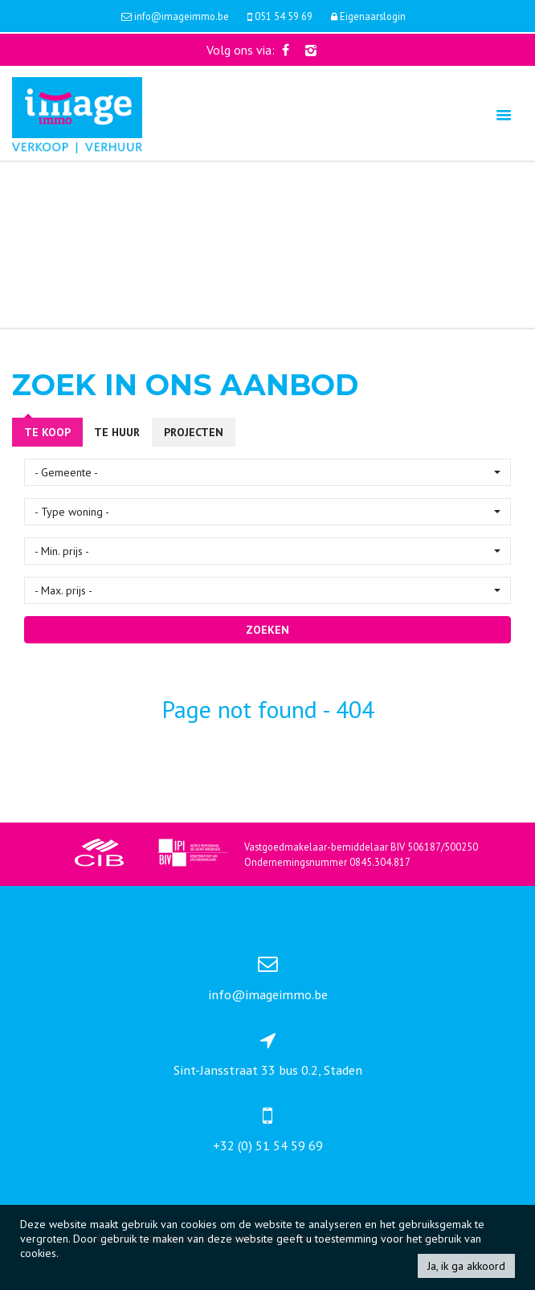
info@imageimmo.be (268, 994)
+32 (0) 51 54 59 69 (268, 1145)
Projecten (193, 432)
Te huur (117, 432)
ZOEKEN (267, 630)
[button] (267, 472)
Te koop (47, 432)
